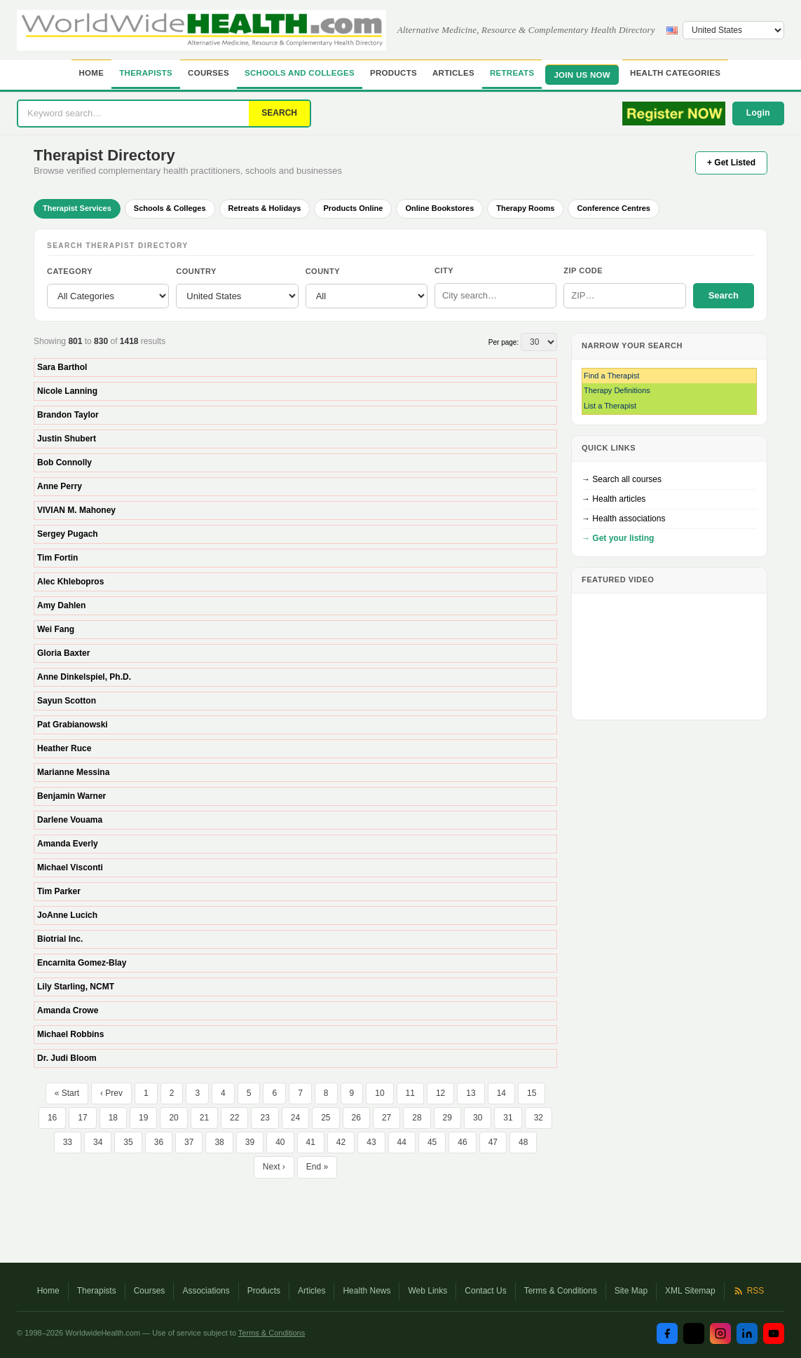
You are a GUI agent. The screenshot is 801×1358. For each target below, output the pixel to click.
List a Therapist (610, 406)
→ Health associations (623, 518)
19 (143, 1118)
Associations (205, 1291)
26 (356, 1118)
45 (432, 1142)
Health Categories (675, 73)
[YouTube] (773, 1333)
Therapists (145, 73)
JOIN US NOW (582, 75)
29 (447, 1118)
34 (97, 1142)
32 (538, 1118)
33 (67, 1142)
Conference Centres (613, 208)
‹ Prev (111, 1093)
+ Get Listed (731, 162)
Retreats (512, 73)
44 (401, 1142)
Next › (274, 1167)
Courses (208, 73)
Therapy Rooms (525, 208)
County (323, 271)
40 (280, 1142)
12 (440, 1093)
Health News (366, 1291)
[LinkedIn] (747, 1333)
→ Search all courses (622, 479)
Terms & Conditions (560, 1291)
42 (340, 1142)
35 (127, 1142)
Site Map (631, 1291)
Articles (453, 73)
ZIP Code (583, 270)
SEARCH (279, 113)
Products (393, 73)
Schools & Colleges (170, 208)
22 (234, 1118)
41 (310, 1142)
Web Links (427, 1291)
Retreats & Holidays (264, 208)
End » (317, 1167)
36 (158, 1142)
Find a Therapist (611, 375)
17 (82, 1118)
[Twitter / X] (693, 1333)
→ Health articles (613, 499)
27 (386, 1118)
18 (113, 1118)
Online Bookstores (439, 208)
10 (379, 1093)
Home (91, 73)
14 (501, 1093)
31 (507, 1118)
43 (371, 1142)
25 (325, 1118)
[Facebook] (667, 1333)
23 (264, 1118)
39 (249, 1142)
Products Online (353, 208)
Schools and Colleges (300, 73)
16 (52, 1118)
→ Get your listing (618, 538)
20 (173, 1118)
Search (723, 295)
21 (204, 1118)
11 (410, 1093)
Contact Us (485, 1291)
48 (523, 1142)
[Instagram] (720, 1333)
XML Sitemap (690, 1291)
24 (295, 1118)
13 (470, 1093)
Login (758, 113)
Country (196, 271)
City (443, 270)
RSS (749, 1290)
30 (477, 1118)
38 (219, 1142)
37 (188, 1142)
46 (462, 1142)
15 (531, 1093)
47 (493, 1142)
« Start (67, 1093)
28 (416, 1118)
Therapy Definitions (617, 390)
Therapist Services (77, 208)
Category (70, 271)
